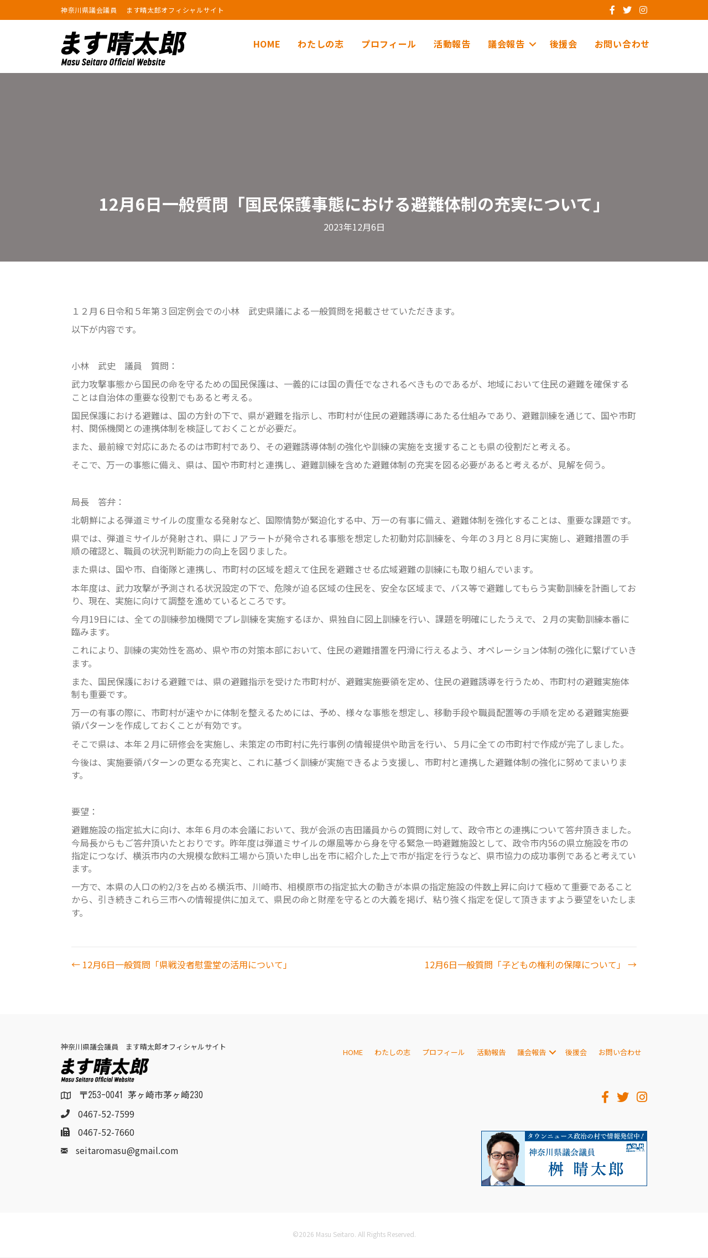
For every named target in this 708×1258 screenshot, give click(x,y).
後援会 (563, 43)
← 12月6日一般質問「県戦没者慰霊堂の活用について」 (181, 964)
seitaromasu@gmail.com (127, 1150)
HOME (267, 43)
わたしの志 (321, 43)
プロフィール (389, 43)
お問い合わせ (622, 43)
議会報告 (506, 43)
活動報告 (452, 43)
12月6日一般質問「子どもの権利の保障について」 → (531, 964)
